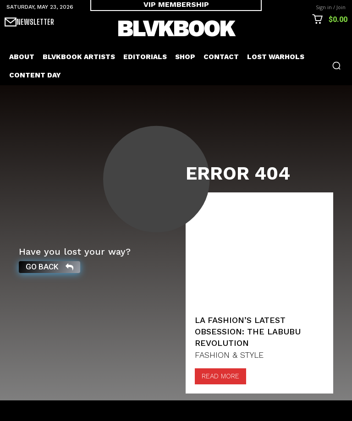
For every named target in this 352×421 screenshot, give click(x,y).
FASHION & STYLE (229, 376)
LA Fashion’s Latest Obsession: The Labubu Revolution (248, 352)
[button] (336, 65)
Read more (220, 397)
